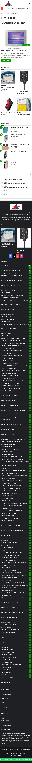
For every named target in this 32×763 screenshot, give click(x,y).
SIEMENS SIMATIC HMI (8, 309)
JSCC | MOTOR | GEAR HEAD (9, 395)
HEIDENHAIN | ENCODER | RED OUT (11, 341)
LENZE (3, 642)
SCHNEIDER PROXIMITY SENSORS (11, 488)
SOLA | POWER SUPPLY (8, 615)
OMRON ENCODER (6, 672)
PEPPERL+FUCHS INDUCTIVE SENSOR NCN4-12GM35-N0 (17, 8)
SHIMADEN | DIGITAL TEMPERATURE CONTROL (14, 471)
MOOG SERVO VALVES (8, 452)
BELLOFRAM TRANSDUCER (9, 560)
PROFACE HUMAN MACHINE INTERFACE (12, 270)
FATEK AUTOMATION (7, 498)
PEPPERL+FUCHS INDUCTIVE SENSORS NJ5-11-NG (23, 114)
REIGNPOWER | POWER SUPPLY (10, 518)
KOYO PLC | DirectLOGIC (8, 434)
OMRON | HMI (5, 468)
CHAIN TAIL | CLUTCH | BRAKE (10, 373)
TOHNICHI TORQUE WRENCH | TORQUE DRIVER (14, 562)
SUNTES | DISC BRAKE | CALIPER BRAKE (12, 510)
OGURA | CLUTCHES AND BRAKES (10, 630)
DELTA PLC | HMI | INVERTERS (9, 348)
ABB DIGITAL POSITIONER (8, 393)
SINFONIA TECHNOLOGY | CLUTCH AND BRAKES (14, 343)
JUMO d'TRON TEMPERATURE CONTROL (12, 553)
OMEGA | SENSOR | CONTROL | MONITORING (13, 582)
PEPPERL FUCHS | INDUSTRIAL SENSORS (12, 280)
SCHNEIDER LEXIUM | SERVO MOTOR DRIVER (13, 410)
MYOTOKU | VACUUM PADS (9, 625)
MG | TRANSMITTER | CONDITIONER (14, 307)
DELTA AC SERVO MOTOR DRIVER (10, 346)
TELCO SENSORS (6, 333)
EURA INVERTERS (6, 580)
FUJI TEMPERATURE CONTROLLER (11, 383)
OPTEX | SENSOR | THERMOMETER (11, 483)
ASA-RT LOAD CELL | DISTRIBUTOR (11, 620)
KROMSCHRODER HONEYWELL (10, 375)
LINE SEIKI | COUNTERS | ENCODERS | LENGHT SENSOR (16, 461)
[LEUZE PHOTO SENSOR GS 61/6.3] (8, 104)
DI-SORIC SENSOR (6, 627)
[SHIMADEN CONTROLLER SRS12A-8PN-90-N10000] (5, 147)
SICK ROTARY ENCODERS (8, 353)
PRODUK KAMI (5, 265)
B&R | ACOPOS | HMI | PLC (8, 319)
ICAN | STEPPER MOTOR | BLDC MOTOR (12, 572)
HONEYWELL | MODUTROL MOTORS (11, 304)
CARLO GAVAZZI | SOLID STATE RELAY (12, 605)
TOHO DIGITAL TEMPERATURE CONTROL (12, 459)
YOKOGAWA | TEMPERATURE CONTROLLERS (13, 422)
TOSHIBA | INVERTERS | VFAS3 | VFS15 (12, 275)
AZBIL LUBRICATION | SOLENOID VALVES (12, 530)
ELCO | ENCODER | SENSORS (9, 400)
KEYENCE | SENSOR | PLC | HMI (10, 298)
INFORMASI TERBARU (7, 677)
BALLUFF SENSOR (6, 293)
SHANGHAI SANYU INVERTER (9, 403)
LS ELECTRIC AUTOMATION (9, 490)
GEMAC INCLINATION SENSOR (10, 528)
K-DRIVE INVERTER (6, 667)
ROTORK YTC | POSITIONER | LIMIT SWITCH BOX (14, 503)
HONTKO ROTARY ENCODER (9, 632)
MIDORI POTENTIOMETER (8, 495)
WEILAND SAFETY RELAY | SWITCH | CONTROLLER (15, 575)
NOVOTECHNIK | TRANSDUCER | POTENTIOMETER (15, 312)
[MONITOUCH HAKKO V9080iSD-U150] (16, 38)
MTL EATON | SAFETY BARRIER (10, 449)
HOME (2, 687)
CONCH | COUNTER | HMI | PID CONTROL (12, 480)
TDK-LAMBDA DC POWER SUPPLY (10, 639)
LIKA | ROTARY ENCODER (8, 360)
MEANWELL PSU (6, 647)
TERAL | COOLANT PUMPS (9, 515)
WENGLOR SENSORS (7, 454)
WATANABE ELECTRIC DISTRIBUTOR (11, 485)
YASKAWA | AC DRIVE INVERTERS (10, 405)
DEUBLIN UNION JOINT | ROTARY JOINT (12, 456)
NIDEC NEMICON (6, 644)
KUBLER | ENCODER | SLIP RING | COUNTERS (13, 338)
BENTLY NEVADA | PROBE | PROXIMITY (12, 417)
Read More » (6, 60)
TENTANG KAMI (5, 689)
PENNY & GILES (6, 398)
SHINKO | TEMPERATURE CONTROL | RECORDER (14, 475)
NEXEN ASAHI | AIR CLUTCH (9, 587)
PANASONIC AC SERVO (8, 378)
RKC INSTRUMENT (7, 390)
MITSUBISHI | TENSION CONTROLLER (11, 424)
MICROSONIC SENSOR (8, 548)
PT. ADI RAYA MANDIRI (25, 749)
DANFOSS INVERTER (7, 654)
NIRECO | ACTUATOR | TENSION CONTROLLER (13, 439)
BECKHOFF (5, 336)
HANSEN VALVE (6, 659)
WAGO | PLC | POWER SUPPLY (9, 328)
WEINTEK (4, 674)
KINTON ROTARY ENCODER (8, 652)
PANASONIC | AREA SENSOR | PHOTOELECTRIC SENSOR (16, 324)
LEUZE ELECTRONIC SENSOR (9, 278)
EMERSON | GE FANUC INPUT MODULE (12, 290)
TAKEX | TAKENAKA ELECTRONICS (11, 473)
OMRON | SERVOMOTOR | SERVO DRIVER (12, 385)
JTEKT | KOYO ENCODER (8, 314)
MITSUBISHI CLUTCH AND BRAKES (11, 388)
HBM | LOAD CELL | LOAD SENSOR (10, 610)
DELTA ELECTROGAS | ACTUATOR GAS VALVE (13, 525)
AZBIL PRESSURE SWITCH (8, 478)
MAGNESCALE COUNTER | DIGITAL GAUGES (13, 597)
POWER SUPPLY (6, 538)
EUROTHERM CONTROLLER (9, 513)
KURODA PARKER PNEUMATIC (9, 607)
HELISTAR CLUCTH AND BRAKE (10, 543)
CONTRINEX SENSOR (7, 662)
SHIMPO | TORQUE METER (8, 622)
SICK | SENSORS (6, 283)
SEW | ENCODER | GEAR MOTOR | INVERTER (13, 612)
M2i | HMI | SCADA (6, 508)
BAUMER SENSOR (6, 322)
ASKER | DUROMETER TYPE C (9, 577)
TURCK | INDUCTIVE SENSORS (9, 493)
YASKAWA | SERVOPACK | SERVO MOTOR (12, 295)
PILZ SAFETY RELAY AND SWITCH (10, 288)
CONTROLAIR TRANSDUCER (9, 368)
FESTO (4, 550)
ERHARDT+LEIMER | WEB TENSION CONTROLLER (14, 365)
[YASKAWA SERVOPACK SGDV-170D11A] (5, 155)
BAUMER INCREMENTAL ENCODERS (11, 363)
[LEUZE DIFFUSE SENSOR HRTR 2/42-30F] (24, 80)
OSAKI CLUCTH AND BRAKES (9, 557)
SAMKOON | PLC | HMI (7, 590)
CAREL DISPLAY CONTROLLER (10, 602)
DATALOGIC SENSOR (7, 545)
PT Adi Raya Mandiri (6, 48)
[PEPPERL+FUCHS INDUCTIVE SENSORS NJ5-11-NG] (24, 104)
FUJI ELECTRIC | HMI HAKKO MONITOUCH (13, 268)
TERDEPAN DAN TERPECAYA (23, 751)
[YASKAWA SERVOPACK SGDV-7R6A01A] (5, 164)
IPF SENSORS (5, 540)
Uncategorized (5, 635)
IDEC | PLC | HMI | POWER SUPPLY (10, 331)
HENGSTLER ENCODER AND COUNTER (12, 505)
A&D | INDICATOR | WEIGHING (9, 617)
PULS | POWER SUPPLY (8, 429)
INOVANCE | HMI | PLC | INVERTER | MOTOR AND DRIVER (16, 300)
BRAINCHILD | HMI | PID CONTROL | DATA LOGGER (15, 585)
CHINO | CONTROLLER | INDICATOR (11, 442)
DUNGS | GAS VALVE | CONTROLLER (11, 600)
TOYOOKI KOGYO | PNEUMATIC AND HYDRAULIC (14, 370)
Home (3, 13)
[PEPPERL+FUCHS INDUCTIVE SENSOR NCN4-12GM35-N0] (8, 77)
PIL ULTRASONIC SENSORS (9, 466)
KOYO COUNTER (6, 669)
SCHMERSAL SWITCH (7, 649)
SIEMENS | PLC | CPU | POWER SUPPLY (12, 355)
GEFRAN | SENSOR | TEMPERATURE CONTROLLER (14, 592)
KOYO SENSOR (6, 500)
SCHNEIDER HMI (6, 595)
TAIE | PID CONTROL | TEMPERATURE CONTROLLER (15, 427)
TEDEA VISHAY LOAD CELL (9, 567)
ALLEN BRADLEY (6, 535)
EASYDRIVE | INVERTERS (8, 444)
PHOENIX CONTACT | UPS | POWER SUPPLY (13, 380)
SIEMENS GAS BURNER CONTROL (10, 555)
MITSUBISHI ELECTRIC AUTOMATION (11, 285)
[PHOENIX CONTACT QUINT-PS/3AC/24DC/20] (5, 138)
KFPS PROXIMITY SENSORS (9, 520)
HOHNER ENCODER (7, 447)
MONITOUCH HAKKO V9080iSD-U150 (14, 51)
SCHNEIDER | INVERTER (8, 358)
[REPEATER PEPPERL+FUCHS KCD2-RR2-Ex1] (5, 130)
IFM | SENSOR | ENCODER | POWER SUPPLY (13, 273)
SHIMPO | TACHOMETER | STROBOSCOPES (13, 523)
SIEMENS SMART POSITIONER (10, 570)
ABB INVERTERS (6, 408)
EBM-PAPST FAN (6, 317)
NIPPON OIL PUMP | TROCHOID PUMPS (12, 350)
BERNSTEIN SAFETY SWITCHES (9, 657)
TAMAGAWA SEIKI (6, 637)
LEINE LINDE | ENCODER (8, 533)
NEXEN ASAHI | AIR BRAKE (9, 565)
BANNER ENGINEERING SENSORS (10, 437)
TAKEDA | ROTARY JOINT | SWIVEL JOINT (12, 664)
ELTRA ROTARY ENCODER (8, 419)
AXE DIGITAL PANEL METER (13, 432)
